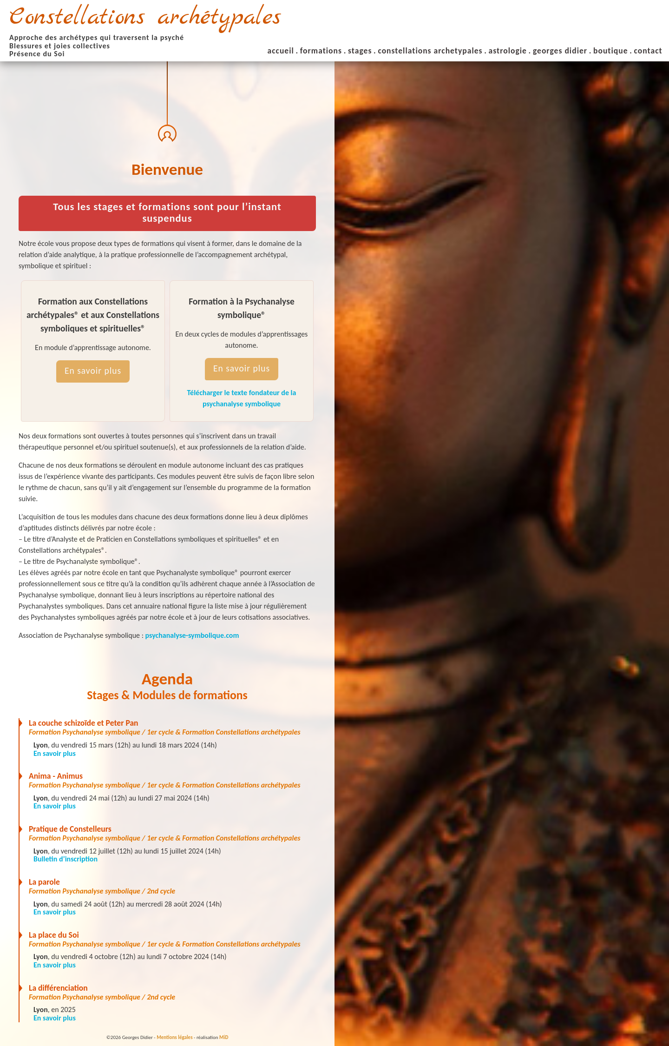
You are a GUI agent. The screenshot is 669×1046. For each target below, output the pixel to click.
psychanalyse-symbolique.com (192, 635)
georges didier (560, 50)
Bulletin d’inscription (65, 858)
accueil (281, 50)
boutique (610, 50)
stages (360, 50)
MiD (223, 1037)
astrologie (508, 50)
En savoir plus (93, 370)
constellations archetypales (430, 50)
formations (321, 50)
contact (648, 50)
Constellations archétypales (145, 17)
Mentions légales (174, 1037)
